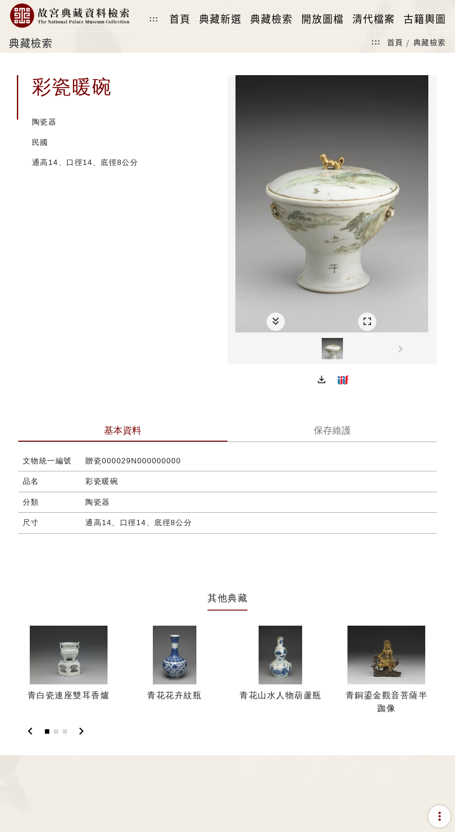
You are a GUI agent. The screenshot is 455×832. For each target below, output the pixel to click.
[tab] (123, 431)
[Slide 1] (47, 731)
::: (153, 19)
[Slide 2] (56, 731)
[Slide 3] (65, 731)
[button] (321, 379)
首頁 (395, 42)
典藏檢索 (429, 42)
